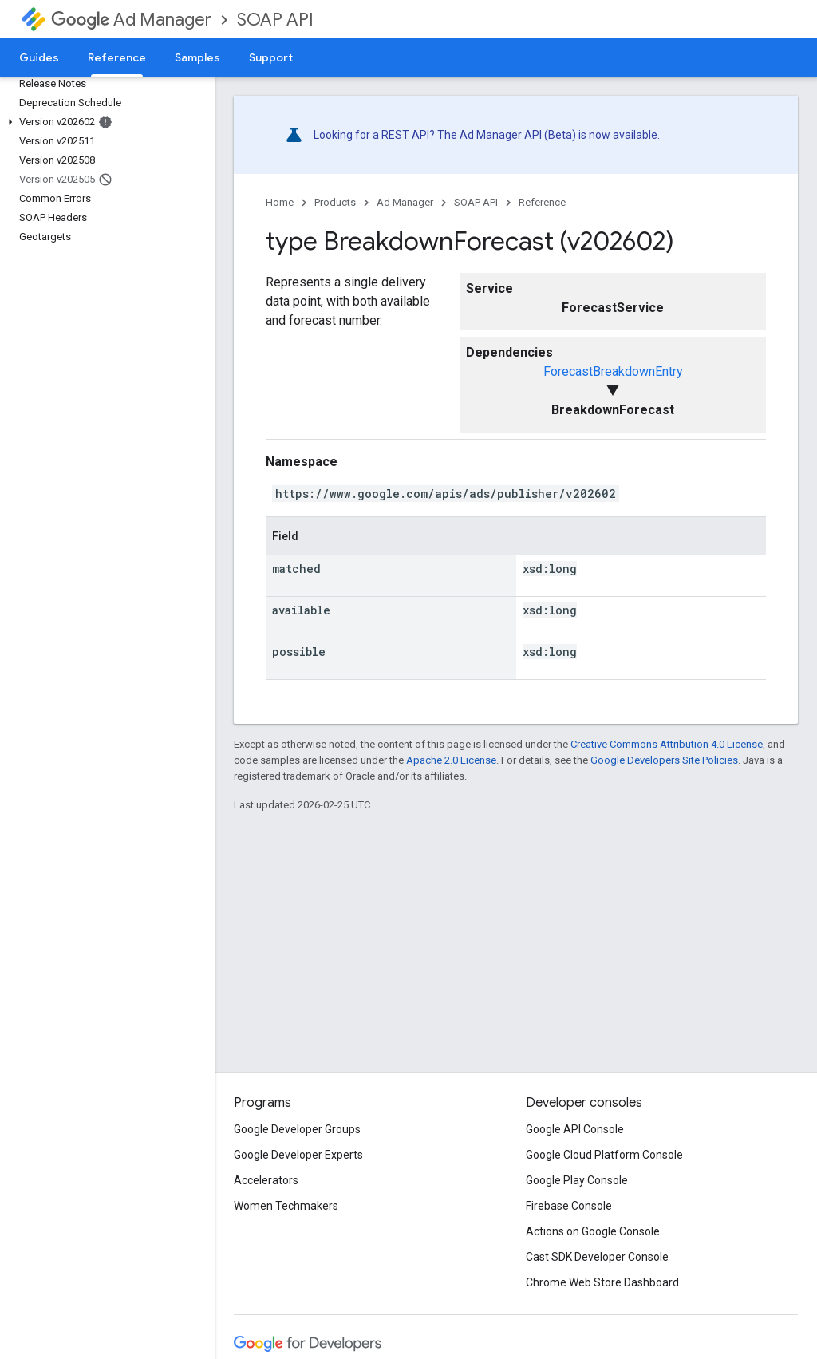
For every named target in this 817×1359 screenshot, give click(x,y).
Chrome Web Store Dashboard (602, 1282)
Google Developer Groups (297, 1129)
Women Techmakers (286, 1205)
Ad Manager (131, 19)
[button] (104, 122)
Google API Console (575, 1129)
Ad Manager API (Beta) (518, 134)
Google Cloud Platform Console (604, 1154)
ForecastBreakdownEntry (613, 371)
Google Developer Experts (298, 1154)
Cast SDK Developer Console (597, 1256)
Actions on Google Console (593, 1231)
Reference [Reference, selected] (117, 57)
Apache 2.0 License (451, 760)
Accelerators (266, 1180)
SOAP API (275, 19)
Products (335, 202)
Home (280, 202)
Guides (39, 57)
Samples (197, 57)
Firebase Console (569, 1205)
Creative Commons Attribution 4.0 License (666, 744)
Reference (542, 202)
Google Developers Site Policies (664, 760)
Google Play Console (577, 1180)
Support (271, 57)
